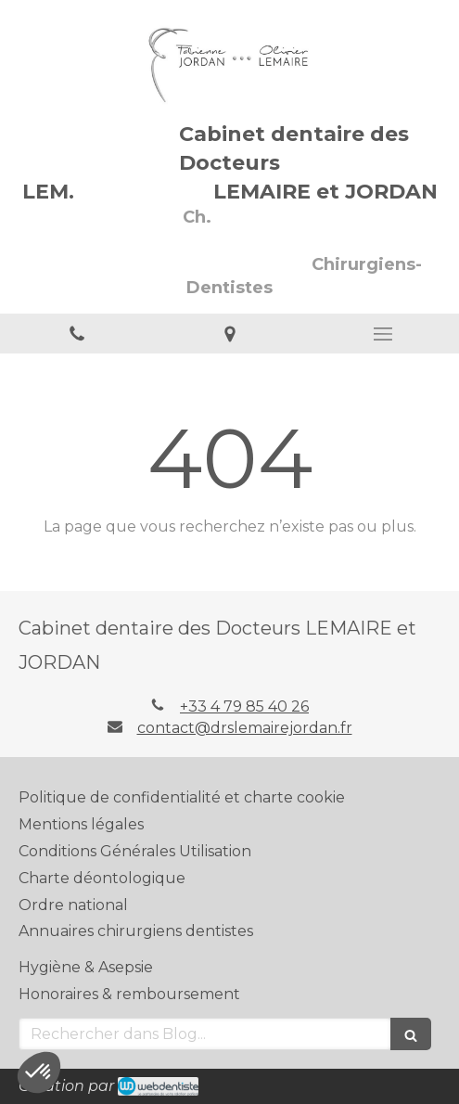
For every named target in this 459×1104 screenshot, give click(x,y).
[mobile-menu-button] (382, 334)
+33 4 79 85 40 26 (244, 706)
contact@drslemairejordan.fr (244, 728)
